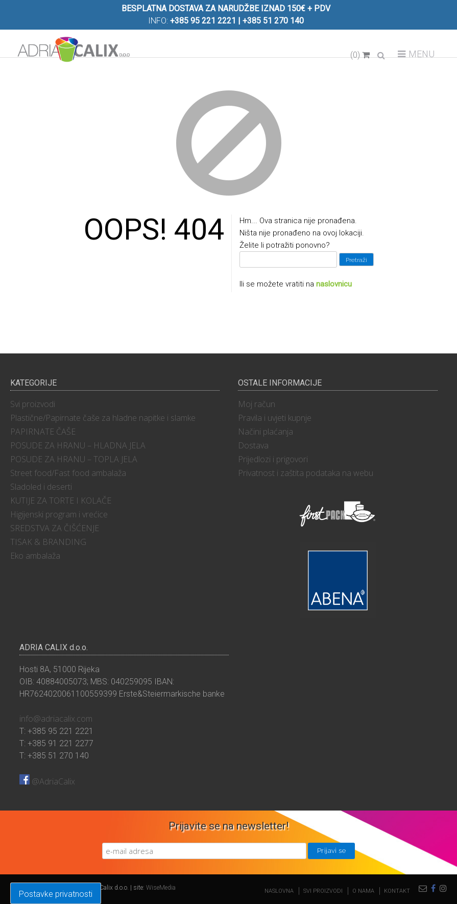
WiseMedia (161, 887)
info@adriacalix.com (55, 718)
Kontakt (397, 891)
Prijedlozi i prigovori (273, 459)
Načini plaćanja (265, 431)
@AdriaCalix (47, 781)
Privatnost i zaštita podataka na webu (305, 473)
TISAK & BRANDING (48, 542)
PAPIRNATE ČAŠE (43, 431)
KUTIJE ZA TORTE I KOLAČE (60, 500)
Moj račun (256, 404)
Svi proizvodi (32, 404)
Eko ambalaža (35, 555)
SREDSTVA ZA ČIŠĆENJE (54, 528)
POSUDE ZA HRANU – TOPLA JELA (73, 459)
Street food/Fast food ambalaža (68, 473)
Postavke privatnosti (55, 894)
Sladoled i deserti (41, 486)
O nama (363, 891)
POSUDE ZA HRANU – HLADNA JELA (78, 445)
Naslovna (279, 891)
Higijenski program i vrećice (59, 514)
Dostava (253, 445)
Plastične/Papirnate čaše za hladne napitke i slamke (103, 417)
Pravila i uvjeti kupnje (274, 417)
